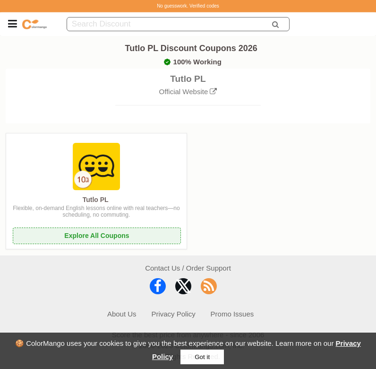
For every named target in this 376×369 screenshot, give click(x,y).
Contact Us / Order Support (188, 268)
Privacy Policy (173, 314)
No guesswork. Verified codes (188, 6)
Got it (202, 356)
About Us (122, 314)
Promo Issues (232, 314)
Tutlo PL (96, 199)
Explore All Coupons (96, 235)
